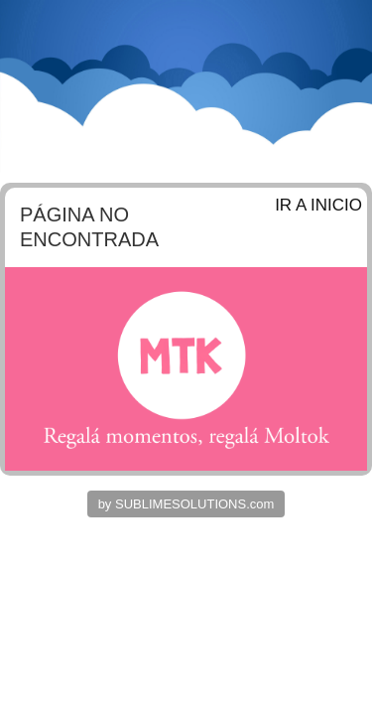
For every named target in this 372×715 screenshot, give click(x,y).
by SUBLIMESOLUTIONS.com (186, 504)
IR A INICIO (318, 205)
